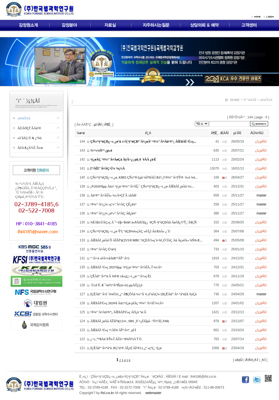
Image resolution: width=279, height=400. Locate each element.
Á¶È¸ (107, 125)
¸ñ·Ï (263, 360)
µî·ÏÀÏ (98, 125)
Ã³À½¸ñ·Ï (251, 360)
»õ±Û (238, 360)
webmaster (153, 393)
